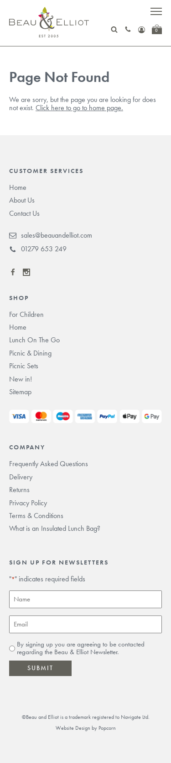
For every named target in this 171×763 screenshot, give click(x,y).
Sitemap (20, 392)
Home (17, 187)
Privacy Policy (28, 503)
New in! (20, 379)
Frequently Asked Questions (48, 463)
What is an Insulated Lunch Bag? (54, 528)
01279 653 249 (38, 249)
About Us (22, 200)
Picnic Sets (23, 366)
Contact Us (24, 213)
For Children (26, 314)
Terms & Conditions (36, 515)
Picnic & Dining (30, 353)
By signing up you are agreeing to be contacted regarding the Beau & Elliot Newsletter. (81, 648)
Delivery (20, 477)
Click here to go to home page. (79, 107)
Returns (19, 489)
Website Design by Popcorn (86, 728)
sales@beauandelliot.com (50, 235)
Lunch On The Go (34, 340)
